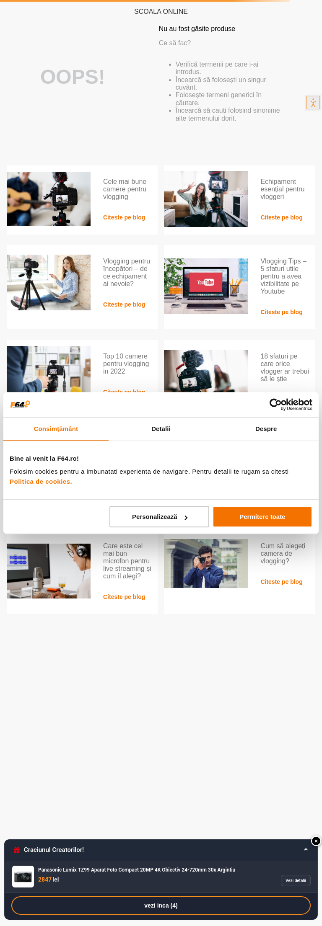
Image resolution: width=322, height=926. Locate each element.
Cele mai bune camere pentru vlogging (124, 189)
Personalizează (159, 516)
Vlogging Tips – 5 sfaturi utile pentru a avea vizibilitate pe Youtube (283, 276)
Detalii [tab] (161, 428)
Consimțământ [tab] (56, 428)
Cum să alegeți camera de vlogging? (282, 553)
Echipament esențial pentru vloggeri (282, 189)
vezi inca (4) (160, 905)
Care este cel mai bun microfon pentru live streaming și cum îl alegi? (127, 561)
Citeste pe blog (124, 217)
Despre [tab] (266, 428)
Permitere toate (262, 516)
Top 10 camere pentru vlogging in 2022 (126, 364)
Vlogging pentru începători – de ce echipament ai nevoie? (126, 272)
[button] (316, 841)
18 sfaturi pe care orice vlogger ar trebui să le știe (284, 367)
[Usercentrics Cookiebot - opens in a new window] (275, 404)
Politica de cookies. (41, 481)
